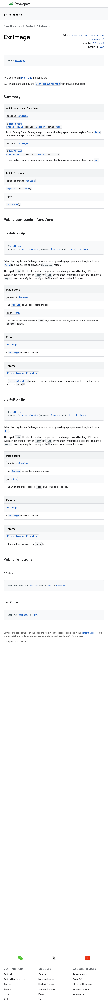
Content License (89, 633)
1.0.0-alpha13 (97, 43)
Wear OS (77, 979)
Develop (29, 26)
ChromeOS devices (82, 984)
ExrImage (20, 60)
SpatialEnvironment (48, 83)
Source (7, 989)
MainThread (15, 123)
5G (40, 998)
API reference (13, 15)
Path (57, 126)
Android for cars (81, 989)
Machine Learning (47, 979)
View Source (95, 39)
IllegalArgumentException (22, 373)
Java (101, 47)
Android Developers (13, 26)
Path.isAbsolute (18, 381)
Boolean (30, 180)
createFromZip (14, 126)
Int (16, 196)
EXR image (26, 77)
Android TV (78, 993)
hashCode (12, 204)
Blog (6, 998)
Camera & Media (46, 989)
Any (27, 188)
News (6, 993)
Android (8, 974)
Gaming (42, 974)
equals (11, 188)
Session (40, 126)
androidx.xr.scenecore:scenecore (88, 35)
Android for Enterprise (14, 979)
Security (8, 984)
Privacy (41, 993)
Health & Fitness (46, 984)
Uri (56, 154)
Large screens (80, 974)
